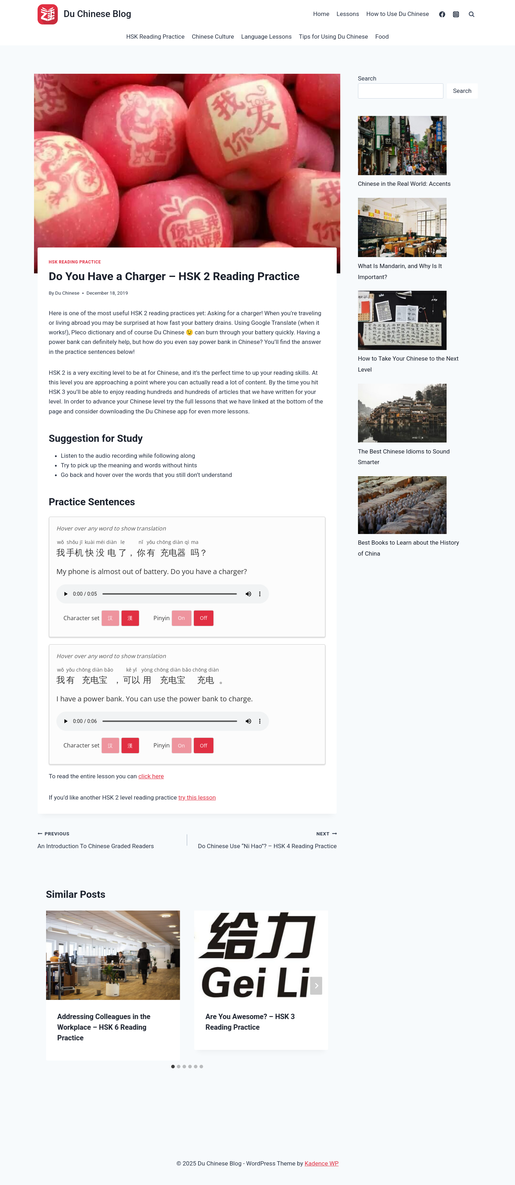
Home (321, 13)
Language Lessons (266, 36)
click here (151, 776)
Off (203, 617)
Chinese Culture (213, 36)
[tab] (173, 1066)
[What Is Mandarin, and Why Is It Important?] (402, 227)
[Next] (316, 986)
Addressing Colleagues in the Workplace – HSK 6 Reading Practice (104, 1027)
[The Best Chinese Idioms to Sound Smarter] (402, 413)
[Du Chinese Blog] (84, 14)
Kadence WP (321, 1163)
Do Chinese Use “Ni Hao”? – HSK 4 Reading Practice (265, 839)
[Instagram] (456, 14)
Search (367, 78)
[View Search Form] (472, 14)
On (181, 617)
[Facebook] (442, 14)
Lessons (348, 13)
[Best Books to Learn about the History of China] (402, 505)
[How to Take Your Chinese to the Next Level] (402, 320)
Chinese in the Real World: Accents (404, 183)
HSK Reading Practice (155, 36)
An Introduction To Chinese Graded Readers (109, 839)
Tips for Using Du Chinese (333, 36)
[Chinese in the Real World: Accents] (402, 145)
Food (382, 36)
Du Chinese (67, 293)
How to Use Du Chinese (397, 13)
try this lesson (197, 797)
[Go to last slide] (58, 986)
